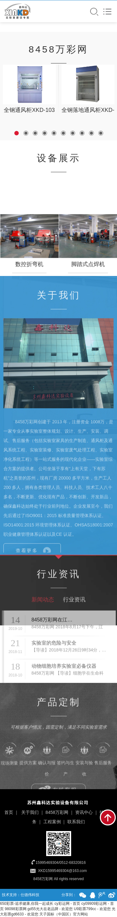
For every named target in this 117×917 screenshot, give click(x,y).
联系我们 (76, 821)
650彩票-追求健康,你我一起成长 (26, 903)
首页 (8, 812)
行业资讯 (74, 615)
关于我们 (30, 812)
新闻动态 (43, 615)
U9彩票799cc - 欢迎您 (92, 909)
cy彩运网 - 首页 (67, 903)
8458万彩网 (57, 812)
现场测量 (9, 768)
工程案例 (52, 821)
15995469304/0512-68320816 (61, 862)
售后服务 (103, 768)
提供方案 (28, 768)
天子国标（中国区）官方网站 (63, 914)
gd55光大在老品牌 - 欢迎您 (50, 909)
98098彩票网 (15, 909)
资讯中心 (84, 812)
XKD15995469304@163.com (62, 871)
